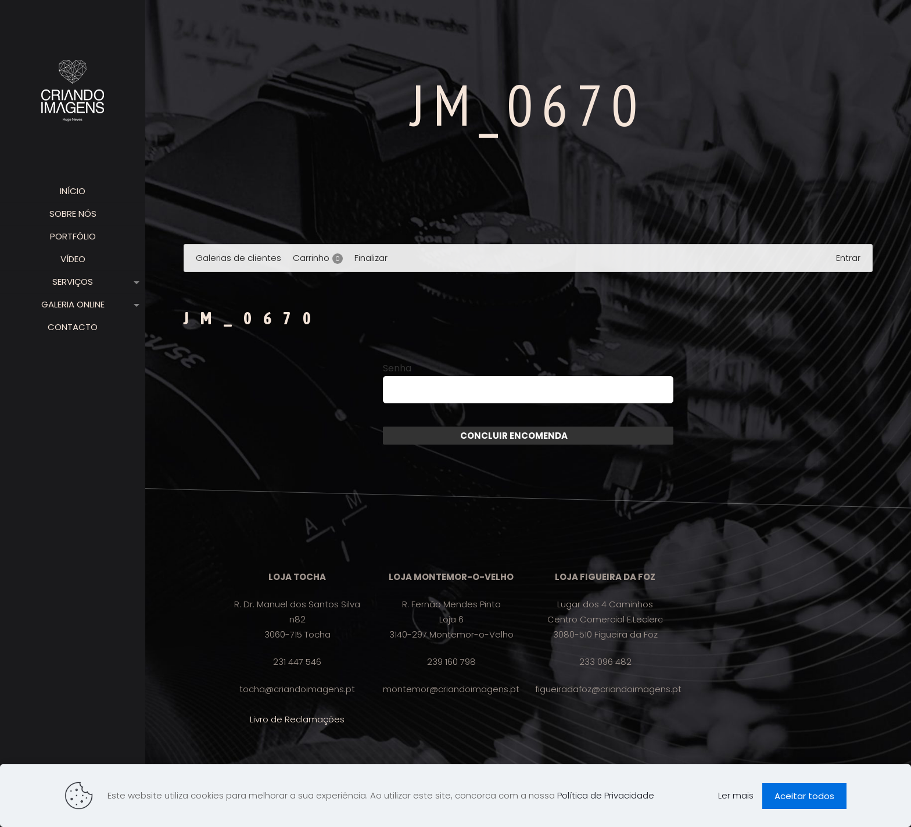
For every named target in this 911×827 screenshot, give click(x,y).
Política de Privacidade (605, 795)
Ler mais (736, 795)
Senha (397, 368)
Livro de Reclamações (297, 719)
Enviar (582, 435)
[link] (134, 282)
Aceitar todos (804, 796)
